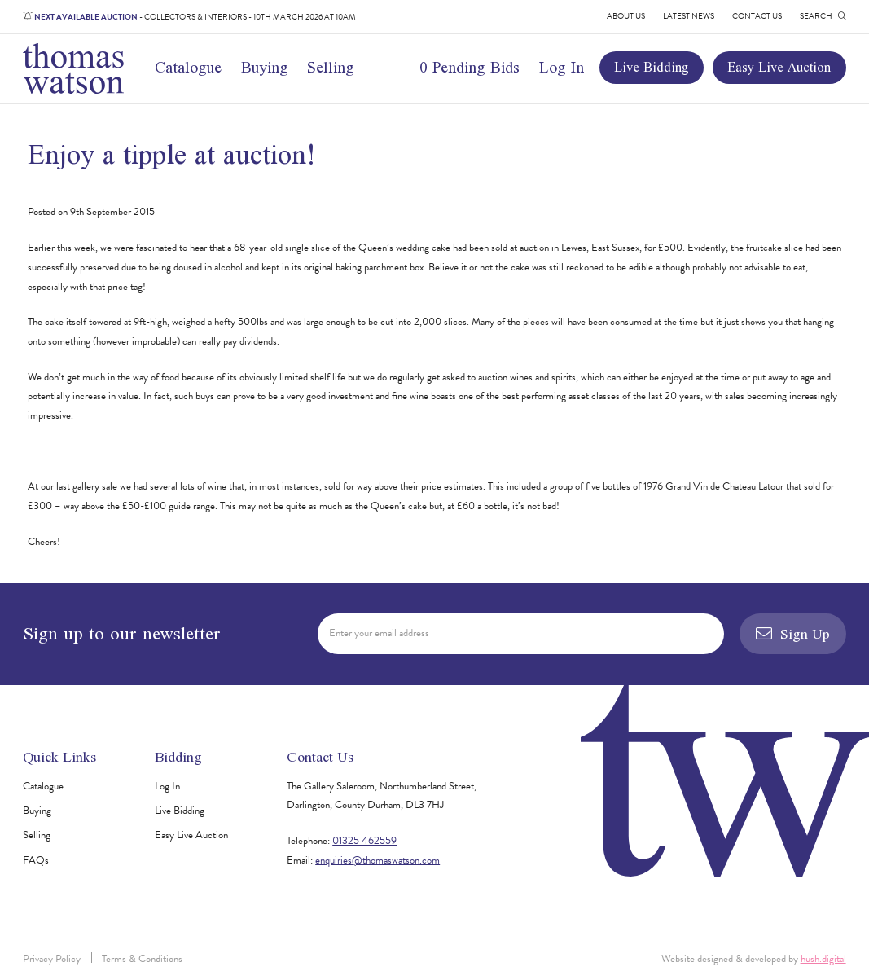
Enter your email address (379, 633)
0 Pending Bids (469, 67)
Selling (330, 67)
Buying (264, 67)
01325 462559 (364, 841)
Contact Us (757, 16)
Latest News (688, 16)
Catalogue (188, 67)
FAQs (36, 860)
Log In (561, 67)
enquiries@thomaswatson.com (377, 860)
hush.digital (823, 959)
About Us (626, 16)
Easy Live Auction (779, 67)
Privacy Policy (52, 959)
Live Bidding (651, 67)
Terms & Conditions (142, 959)
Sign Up (793, 633)
